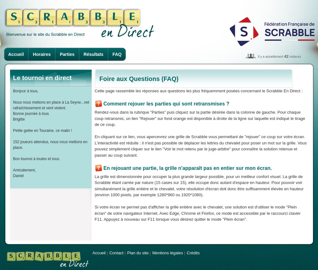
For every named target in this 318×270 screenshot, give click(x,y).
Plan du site (137, 253)
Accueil (16, 54)
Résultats (93, 54)
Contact (116, 253)
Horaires (42, 54)
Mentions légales (167, 253)
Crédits (193, 253)
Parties (67, 54)
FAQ (116, 54)
